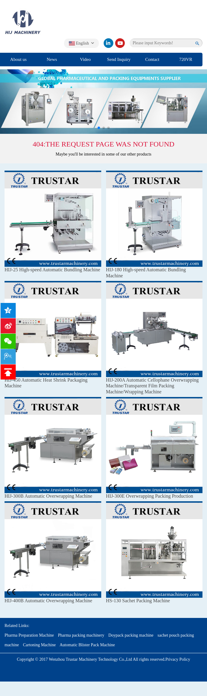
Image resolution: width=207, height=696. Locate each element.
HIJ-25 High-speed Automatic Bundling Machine (52, 269)
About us (18, 59)
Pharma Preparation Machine (29, 635)
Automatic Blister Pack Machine (87, 645)
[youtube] (120, 43)
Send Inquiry (119, 59)
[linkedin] (108, 43)
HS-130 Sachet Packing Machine (138, 600)
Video (85, 59)
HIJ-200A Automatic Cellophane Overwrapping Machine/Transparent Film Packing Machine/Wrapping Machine (152, 385)
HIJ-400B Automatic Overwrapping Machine (48, 600)
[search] (197, 43)
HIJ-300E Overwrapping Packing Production (149, 496)
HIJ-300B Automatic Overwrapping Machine (48, 496)
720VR (185, 59)
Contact (152, 59)
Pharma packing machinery (81, 635)
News (52, 59)
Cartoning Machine (39, 645)
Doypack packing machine (130, 635)
